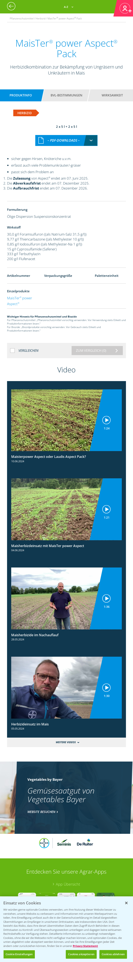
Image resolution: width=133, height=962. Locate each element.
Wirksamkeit (112, 95)
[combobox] (66, 140)
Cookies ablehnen (113, 954)
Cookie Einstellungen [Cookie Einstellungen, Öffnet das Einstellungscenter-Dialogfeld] (19, 954)
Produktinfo (21, 95)
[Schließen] (126, 903)
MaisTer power (19, 298)
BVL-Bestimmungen (66, 95)
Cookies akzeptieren (81, 954)
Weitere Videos (66, 742)
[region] (66, 929)
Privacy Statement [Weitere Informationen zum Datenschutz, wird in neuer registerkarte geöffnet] (85, 946)
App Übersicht (68, 884)
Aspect (13, 303)
